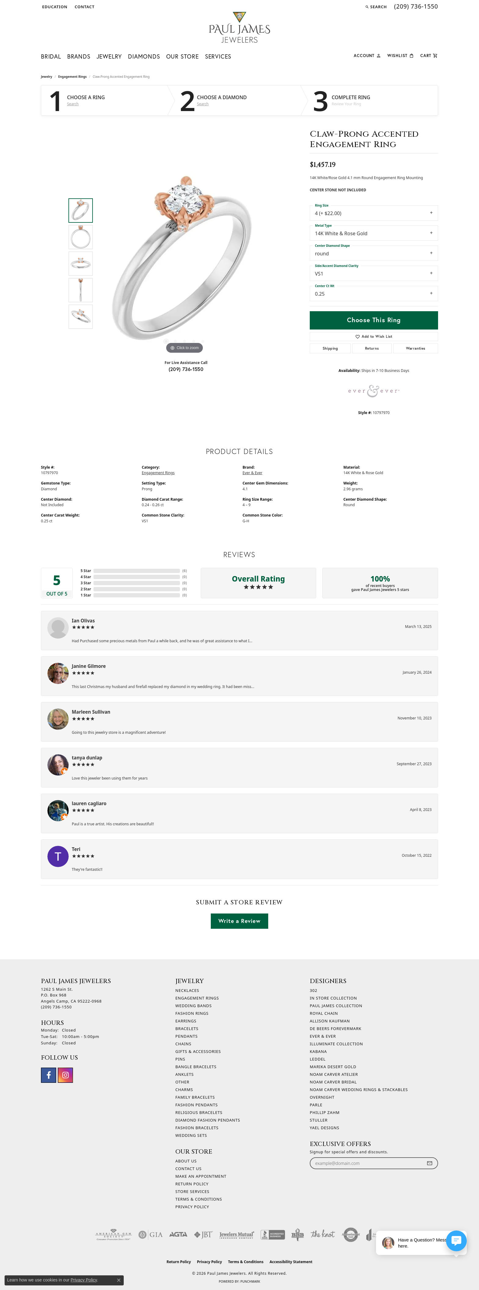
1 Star (86, 595)
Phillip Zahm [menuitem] (325, 1112)
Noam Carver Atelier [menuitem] (334, 1074)
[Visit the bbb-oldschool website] (297, 1234)
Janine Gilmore (89, 666)
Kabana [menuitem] (318, 1051)
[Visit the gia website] (150, 1234)
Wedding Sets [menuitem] (191, 1135)
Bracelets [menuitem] (187, 1028)
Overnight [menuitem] (322, 1097)
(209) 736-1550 (186, 369)
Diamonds (144, 56)
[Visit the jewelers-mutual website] (236, 1234)
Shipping (330, 348)
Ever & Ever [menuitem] (323, 1036)
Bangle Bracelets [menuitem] (196, 1066)
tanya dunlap (87, 758)
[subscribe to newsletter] (429, 1163)
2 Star (86, 589)
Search (73, 104)
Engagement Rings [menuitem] (197, 998)
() (184, 570)
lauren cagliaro (89, 803)
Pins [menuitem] (180, 1059)
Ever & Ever (252, 472)
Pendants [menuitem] (186, 1036)
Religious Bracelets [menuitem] (198, 1112)
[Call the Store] (56, 1007)
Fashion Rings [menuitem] (192, 1013)
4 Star (86, 576)
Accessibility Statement (290, 1261)
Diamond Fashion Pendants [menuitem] (207, 1120)
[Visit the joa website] (375, 1234)
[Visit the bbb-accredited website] (273, 1234)
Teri (76, 849)
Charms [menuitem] (184, 1089)
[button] (54, 7)
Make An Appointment (200, 1176)
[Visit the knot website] (322, 1234)
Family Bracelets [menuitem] (195, 1097)
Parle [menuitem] (316, 1105)
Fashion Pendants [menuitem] (196, 1105)
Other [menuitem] (182, 1082)
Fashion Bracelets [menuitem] (196, 1127)
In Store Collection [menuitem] (333, 998)
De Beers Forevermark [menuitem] (335, 1028)
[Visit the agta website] (178, 1234)
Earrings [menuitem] (185, 1021)
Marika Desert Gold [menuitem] (333, 1066)
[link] (84, 7)
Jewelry (109, 56)
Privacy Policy (192, 1206)
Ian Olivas (83, 621)
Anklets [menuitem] (184, 1074)
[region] (184, 263)
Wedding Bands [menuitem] (193, 1005)
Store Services (192, 1191)
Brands (78, 56)
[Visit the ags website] (113, 1234)
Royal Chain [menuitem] (324, 1013)
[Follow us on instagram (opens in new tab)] (65, 1075)
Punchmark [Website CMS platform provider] (250, 1281)
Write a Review (239, 920)
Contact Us (188, 1168)
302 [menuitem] (313, 990)
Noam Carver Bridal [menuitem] (333, 1082)
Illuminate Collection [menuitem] (336, 1044)
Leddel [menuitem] (318, 1059)
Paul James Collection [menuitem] (336, 1005)
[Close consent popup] (119, 1280)
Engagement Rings (72, 76)
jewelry (46, 76)
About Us (186, 1161)
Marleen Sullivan (91, 712)
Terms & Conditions (198, 1199)
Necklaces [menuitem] (187, 990)
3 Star (86, 583)
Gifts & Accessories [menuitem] (198, 1051)
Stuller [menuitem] (318, 1120)
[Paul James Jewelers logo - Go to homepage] (239, 27)
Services (218, 56)
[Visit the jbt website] (203, 1234)
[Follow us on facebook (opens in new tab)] (48, 1075)
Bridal (51, 56)
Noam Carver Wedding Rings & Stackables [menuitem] (359, 1089)
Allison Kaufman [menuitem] (330, 1021)
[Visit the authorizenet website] (351, 1234)
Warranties (416, 348)
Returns (372, 348)
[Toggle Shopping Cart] (429, 55)
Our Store (182, 56)
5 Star (86, 570)
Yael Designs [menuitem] (324, 1127)
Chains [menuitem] (183, 1044)
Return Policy (192, 1184)
